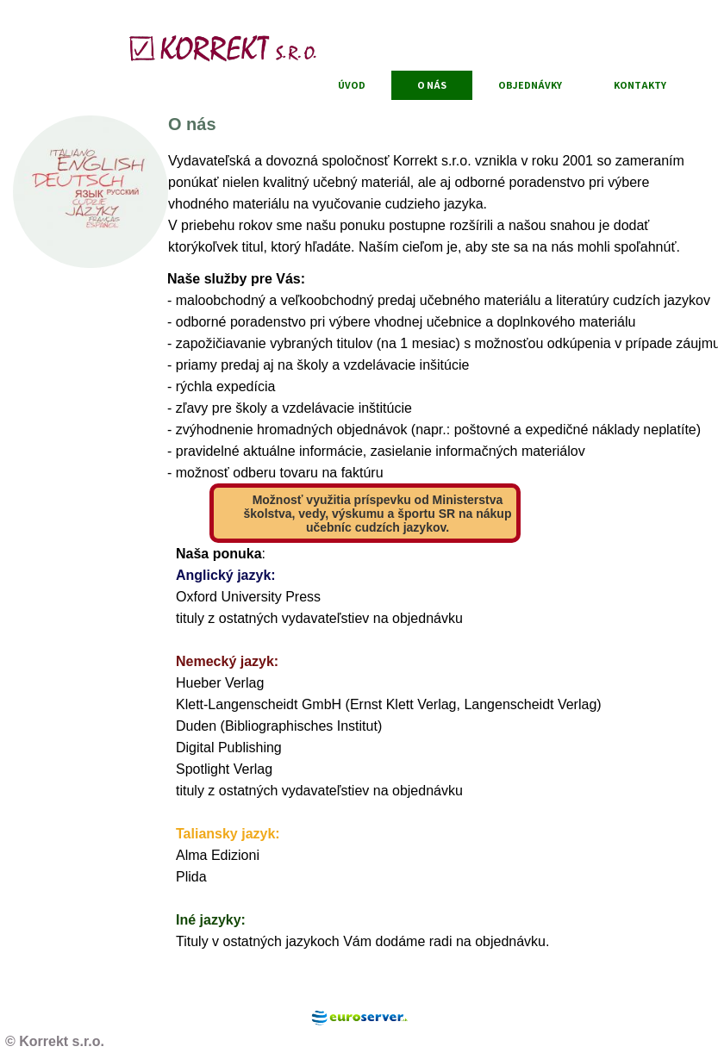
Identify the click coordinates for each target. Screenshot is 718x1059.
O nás (431, 84)
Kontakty (640, 84)
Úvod (351, 84)
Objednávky (530, 84)
